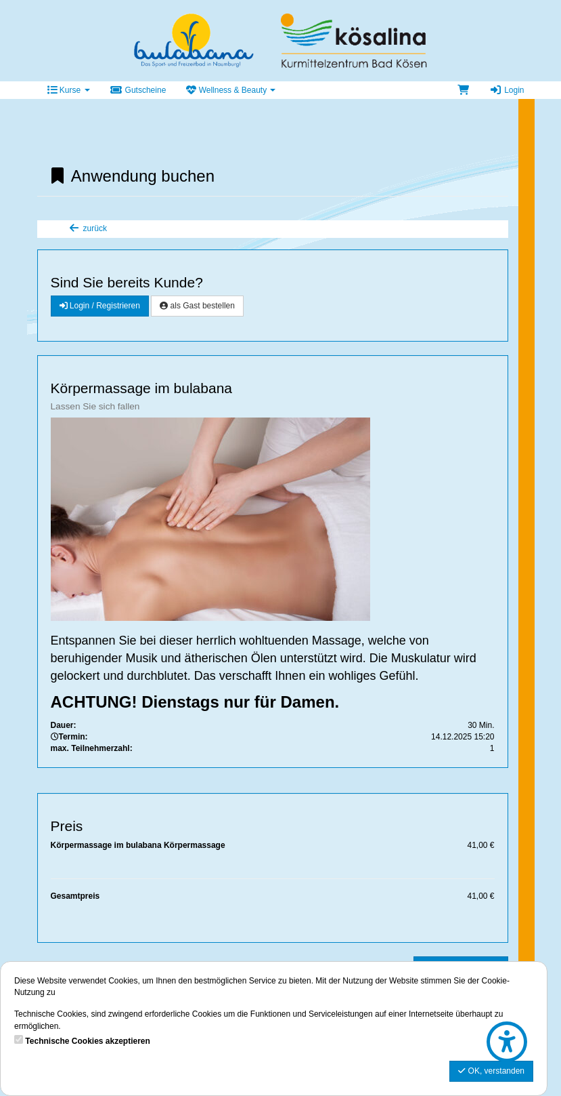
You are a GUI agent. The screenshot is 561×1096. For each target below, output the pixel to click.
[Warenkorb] (463, 90)
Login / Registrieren (100, 305)
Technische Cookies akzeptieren (87, 1041)
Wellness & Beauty (230, 90)
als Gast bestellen (197, 305)
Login (506, 90)
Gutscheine (138, 90)
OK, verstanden (491, 1071)
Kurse (68, 90)
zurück (87, 228)
